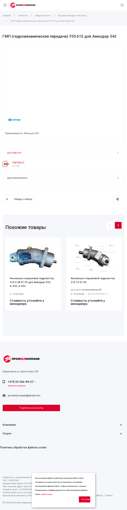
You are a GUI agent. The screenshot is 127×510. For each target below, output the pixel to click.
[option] (33, 273)
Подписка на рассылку (31, 408)
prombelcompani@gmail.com (24, 395)
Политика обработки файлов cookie (23, 447)
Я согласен (85, 499)
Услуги (7, 433)
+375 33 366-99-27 (20, 381)
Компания (9, 424)
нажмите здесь (46, 494)
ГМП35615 (18, 162)
